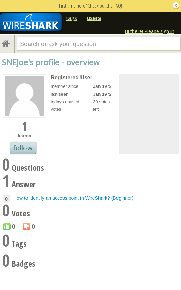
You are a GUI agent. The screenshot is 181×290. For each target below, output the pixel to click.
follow (23, 147)
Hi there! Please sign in (149, 31)
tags (71, 18)
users (94, 18)
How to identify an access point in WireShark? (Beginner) (73, 198)
